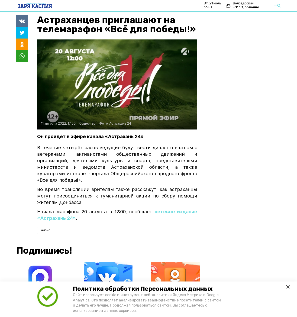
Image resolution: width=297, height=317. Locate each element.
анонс (45, 230)
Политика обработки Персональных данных (143, 288)
